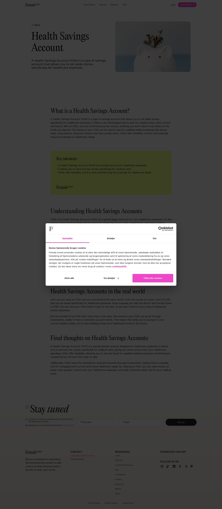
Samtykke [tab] (67, 238)
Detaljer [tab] (111, 238)
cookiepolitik (119, 266)
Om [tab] (154, 238)
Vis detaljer (111, 278)
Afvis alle (69, 278)
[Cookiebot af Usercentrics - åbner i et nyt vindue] (160, 229)
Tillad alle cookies (152, 278)
